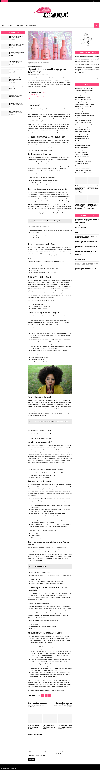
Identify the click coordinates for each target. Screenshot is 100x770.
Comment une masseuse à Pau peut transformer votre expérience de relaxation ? (15, 79)
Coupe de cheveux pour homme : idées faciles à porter (16, 87)
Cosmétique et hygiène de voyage (83, 109)
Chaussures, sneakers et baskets (82, 97)
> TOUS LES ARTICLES (19, 25)
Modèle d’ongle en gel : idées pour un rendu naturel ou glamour (86, 242)
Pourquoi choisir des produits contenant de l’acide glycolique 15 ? (86, 247)
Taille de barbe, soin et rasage (82, 164)
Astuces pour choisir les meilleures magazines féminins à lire (33, 727)
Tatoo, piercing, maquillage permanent (84, 166)
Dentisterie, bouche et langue (82, 113)
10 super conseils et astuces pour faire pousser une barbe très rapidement (37, 705)
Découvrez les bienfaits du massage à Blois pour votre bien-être (16, 95)
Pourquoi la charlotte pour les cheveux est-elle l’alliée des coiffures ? (86, 259)
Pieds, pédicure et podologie (82, 138)
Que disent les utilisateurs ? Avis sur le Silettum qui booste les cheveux (16, 44)
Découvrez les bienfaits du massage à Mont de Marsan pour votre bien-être (16, 103)
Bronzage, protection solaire (82, 95)
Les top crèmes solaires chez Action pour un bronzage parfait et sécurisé (86, 237)
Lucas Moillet (32, 74)
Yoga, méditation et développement (83, 173)
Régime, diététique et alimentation (83, 145)
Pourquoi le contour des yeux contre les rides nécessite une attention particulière (86, 264)
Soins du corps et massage (81, 154)
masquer (44, 92)
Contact (67, 767)
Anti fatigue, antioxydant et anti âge (83, 93)
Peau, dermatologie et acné (81, 136)
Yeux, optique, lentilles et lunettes (83, 170)
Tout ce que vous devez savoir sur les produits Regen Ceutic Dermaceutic (65, 727)
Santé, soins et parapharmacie (82, 150)
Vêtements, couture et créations (83, 168)
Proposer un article (75, 767)
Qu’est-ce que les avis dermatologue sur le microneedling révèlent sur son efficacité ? (16, 54)
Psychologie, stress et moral (81, 143)
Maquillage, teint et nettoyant (82, 127)
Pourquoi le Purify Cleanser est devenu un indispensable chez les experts (85, 269)
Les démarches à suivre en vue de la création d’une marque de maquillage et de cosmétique (80, 188)
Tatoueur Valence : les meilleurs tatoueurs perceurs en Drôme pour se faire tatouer (80, 206)
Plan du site (95, 767)
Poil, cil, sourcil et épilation (81, 141)
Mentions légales (83, 767)
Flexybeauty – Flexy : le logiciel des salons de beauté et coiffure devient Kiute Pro (93, 206)
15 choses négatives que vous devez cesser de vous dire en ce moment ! (63, 705)
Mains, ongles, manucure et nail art (83, 125)
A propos (63, 767)
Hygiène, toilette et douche (81, 118)
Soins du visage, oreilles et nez (82, 157)
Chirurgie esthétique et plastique (83, 102)
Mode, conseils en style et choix (82, 132)
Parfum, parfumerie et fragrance (83, 134)
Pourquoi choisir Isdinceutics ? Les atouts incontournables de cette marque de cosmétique (85, 253)
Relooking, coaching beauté (81, 148)
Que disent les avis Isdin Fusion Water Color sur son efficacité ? (49, 727)
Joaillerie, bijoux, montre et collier (83, 122)
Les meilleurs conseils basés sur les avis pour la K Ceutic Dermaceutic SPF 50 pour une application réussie (87, 220)
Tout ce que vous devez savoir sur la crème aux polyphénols (15, 70)
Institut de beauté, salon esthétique (83, 120)
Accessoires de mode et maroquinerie (84, 88)
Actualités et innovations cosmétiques (34, 66)
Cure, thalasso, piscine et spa (82, 111)
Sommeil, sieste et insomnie (81, 159)
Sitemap (89, 767)
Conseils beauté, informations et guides (84, 104)
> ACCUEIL (3, 25)
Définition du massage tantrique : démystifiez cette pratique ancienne (15, 112)
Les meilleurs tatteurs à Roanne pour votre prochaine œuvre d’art (85, 226)
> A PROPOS (10, 25)
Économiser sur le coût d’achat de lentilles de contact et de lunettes (93, 187)
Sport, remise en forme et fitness (83, 161)
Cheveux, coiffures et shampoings (83, 100)
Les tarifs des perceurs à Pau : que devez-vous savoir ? (86, 232)
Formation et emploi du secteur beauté (84, 116)
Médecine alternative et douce (82, 129)
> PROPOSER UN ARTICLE (31, 25)
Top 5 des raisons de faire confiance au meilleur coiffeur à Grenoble (16, 62)
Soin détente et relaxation (81, 152)
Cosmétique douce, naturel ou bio (83, 106)
